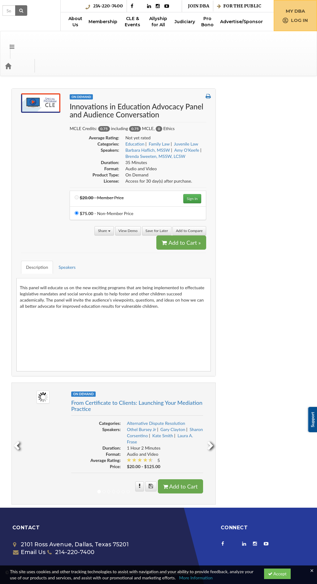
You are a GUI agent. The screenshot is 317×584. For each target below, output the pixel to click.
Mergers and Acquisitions (40, 345)
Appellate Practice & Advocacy (45, 98)
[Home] (17, 41)
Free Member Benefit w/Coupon (47, 269)
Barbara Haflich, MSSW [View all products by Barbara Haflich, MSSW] (239, 125)
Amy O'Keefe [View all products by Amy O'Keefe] (278, 125)
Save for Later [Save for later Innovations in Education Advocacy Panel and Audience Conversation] (248, 206)
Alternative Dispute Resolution (45, 85)
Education (25, 186)
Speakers (154, 237)
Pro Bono (207, 22)
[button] (299, 72)
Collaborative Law (33, 123)
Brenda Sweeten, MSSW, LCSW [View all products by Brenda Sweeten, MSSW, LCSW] (247, 131)
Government (28, 281)
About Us (75, 22)
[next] (303, 409)
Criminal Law (28, 148)
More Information (196, 577)
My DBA (295, 11)
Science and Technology (39, 383)
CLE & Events (132, 22)
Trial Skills (25, 421)
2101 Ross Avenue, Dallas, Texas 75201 (71, 510)
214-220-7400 (104, 6)
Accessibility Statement (176, 538)
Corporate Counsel (34, 136)
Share (195, 206)
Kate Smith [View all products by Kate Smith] (254, 401)
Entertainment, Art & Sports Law (47, 231)
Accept (277, 573)
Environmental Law (34, 243)
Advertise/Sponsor (241, 21)
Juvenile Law (28, 332)
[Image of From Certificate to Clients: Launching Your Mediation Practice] (134, 362)
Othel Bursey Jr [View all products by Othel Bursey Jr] (232, 395)
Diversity (24, 174)
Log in (295, 20)
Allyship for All (158, 22)
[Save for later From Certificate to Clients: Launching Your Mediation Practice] (242, 452)
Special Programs (32, 408)
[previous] (107, 409)
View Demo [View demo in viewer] (219, 206)
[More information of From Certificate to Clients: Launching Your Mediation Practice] (231, 452)
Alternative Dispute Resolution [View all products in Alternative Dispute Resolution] (247, 389)
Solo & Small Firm (33, 395)
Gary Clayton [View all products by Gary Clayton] (264, 395)
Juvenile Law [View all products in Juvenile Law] (277, 119)
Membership (103, 21)
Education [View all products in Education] (226, 119)
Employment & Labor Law (40, 218)
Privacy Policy (133, 538)
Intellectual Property (35, 307)
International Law (33, 319)
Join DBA (198, 6)
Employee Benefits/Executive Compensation (44, 202)
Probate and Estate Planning (43, 357)
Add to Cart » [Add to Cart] (272, 217)
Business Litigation (34, 110)
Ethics (22, 256)
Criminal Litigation (33, 161)
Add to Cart (271, 452)
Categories (43, 41)
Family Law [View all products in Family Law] (250, 119)
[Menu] (7, 41)
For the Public (239, 6)
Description (124, 237)
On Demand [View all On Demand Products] (172, 72)
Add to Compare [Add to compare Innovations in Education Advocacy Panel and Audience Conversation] (280, 206)
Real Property (29, 370)
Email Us (29, 518)
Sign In (283, 173)
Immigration (27, 294)
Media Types (76, 41)
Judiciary (185, 21)
